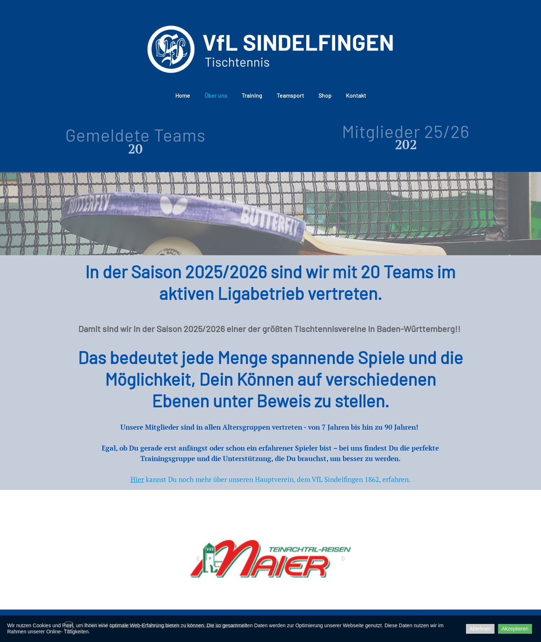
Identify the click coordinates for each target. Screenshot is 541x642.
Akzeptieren (515, 629)
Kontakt (356, 95)
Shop (324, 95)
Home (182, 95)
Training (252, 95)
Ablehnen (480, 629)
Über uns (215, 95)
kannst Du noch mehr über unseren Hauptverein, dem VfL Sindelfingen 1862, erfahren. (270, 479)
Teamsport (290, 95)
